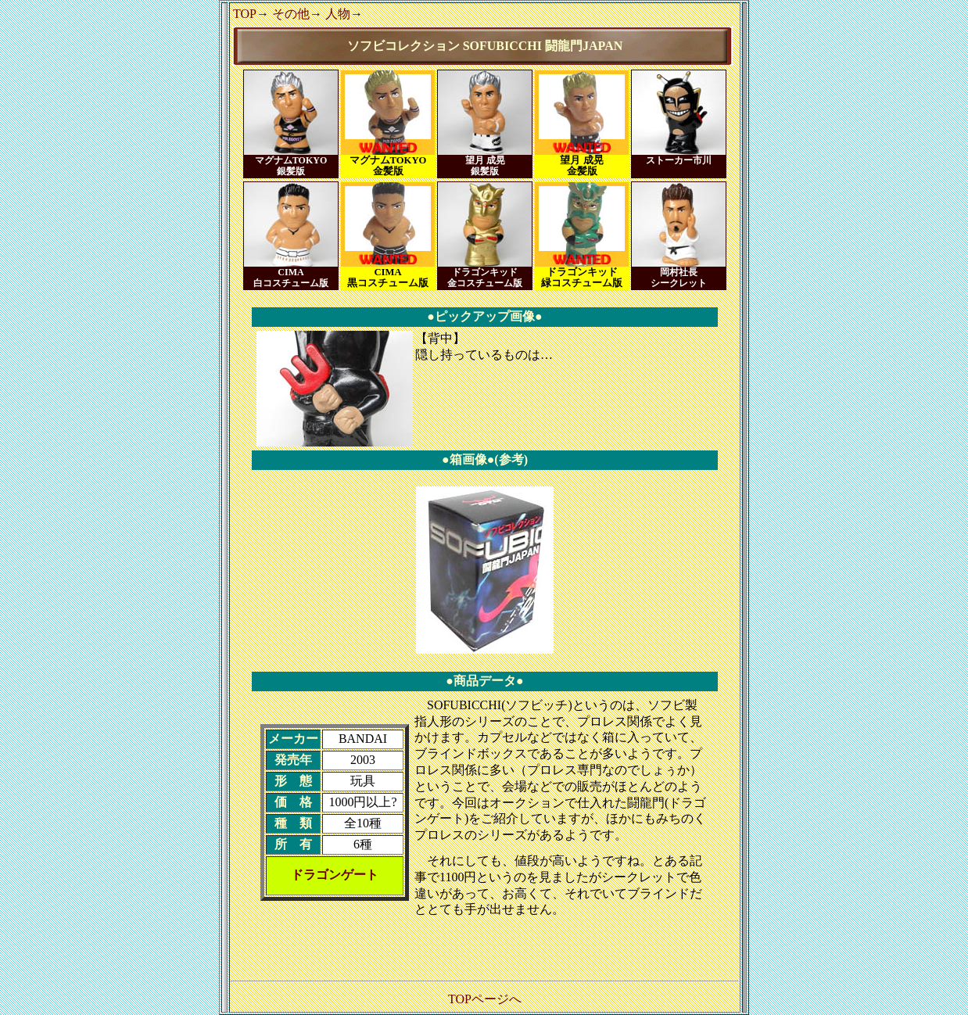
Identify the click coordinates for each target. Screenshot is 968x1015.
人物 (337, 13)
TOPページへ (485, 999)
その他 (291, 13)
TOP (244, 13)
